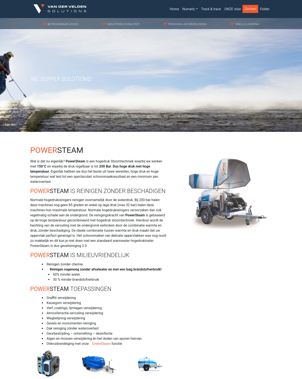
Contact (250, 9)
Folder (264, 9)
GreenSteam (101, 344)
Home (174, 9)
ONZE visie (232, 9)
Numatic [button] (188, 9)
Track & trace (211, 9)
